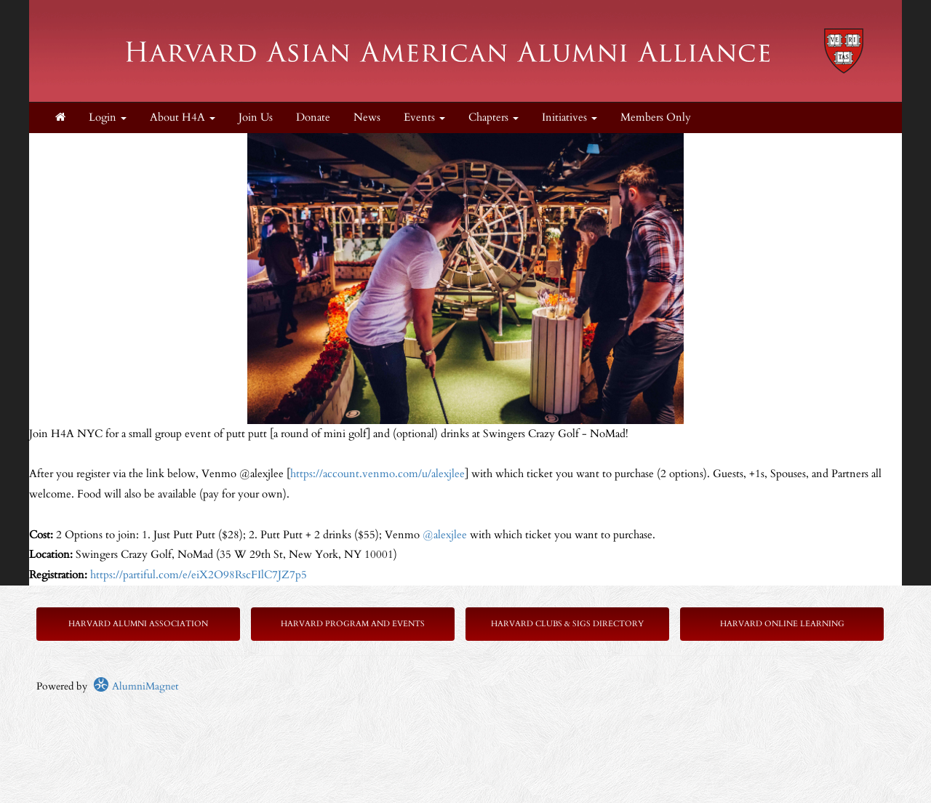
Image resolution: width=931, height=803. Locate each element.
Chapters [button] (493, 117)
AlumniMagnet (135, 686)
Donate (313, 117)
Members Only (655, 117)
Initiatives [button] (569, 117)
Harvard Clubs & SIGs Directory (567, 623)
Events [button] (424, 117)
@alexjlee (445, 535)
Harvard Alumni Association (138, 623)
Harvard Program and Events (353, 623)
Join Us (256, 117)
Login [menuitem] (108, 117)
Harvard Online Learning (782, 623)
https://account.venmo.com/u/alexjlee (377, 474)
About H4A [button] (182, 117)
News (366, 117)
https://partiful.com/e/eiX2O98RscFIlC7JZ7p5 (198, 575)
